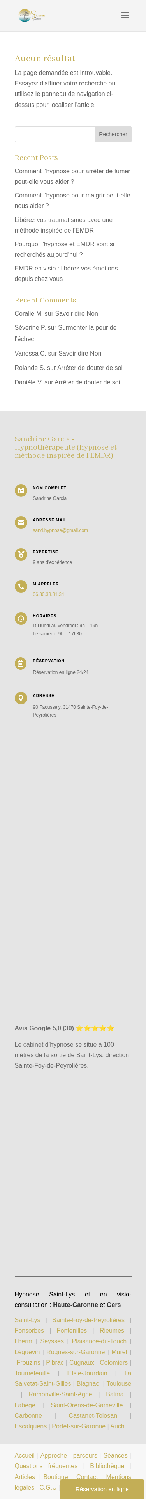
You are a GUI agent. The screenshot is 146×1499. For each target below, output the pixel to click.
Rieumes (112, 1330)
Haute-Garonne (75, 1305)
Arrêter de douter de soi (90, 368)
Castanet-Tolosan (93, 1415)
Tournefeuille (32, 1373)
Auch (117, 1426)
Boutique (55, 1477)
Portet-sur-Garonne (79, 1426)
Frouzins (28, 1362)
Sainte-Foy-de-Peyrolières (88, 1320)
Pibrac (54, 1362)
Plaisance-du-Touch (99, 1341)
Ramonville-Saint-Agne (60, 1394)
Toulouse (118, 1383)
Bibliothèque (107, 1466)
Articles (25, 1477)
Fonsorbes (29, 1330)
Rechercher (113, 134)
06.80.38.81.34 (48, 594)
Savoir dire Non (76, 313)
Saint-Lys (27, 1320)
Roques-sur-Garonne (75, 1352)
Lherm (23, 1341)
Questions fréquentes (46, 1466)
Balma (114, 1394)
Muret (119, 1352)
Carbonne (28, 1415)
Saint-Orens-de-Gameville (87, 1405)
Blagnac (88, 1383)
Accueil (25, 1455)
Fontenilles (72, 1330)
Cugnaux (81, 1362)
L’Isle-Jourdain (91, 1373)
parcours (85, 1455)
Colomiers (114, 1362)
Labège (25, 1405)
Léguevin (27, 1352)
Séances (115, 1455)
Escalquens (31, 1426)
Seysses (51, 1341)
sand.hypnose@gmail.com (60, 530)
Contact (87, 1477)
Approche (53, 1455)
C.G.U (48, 1487)
